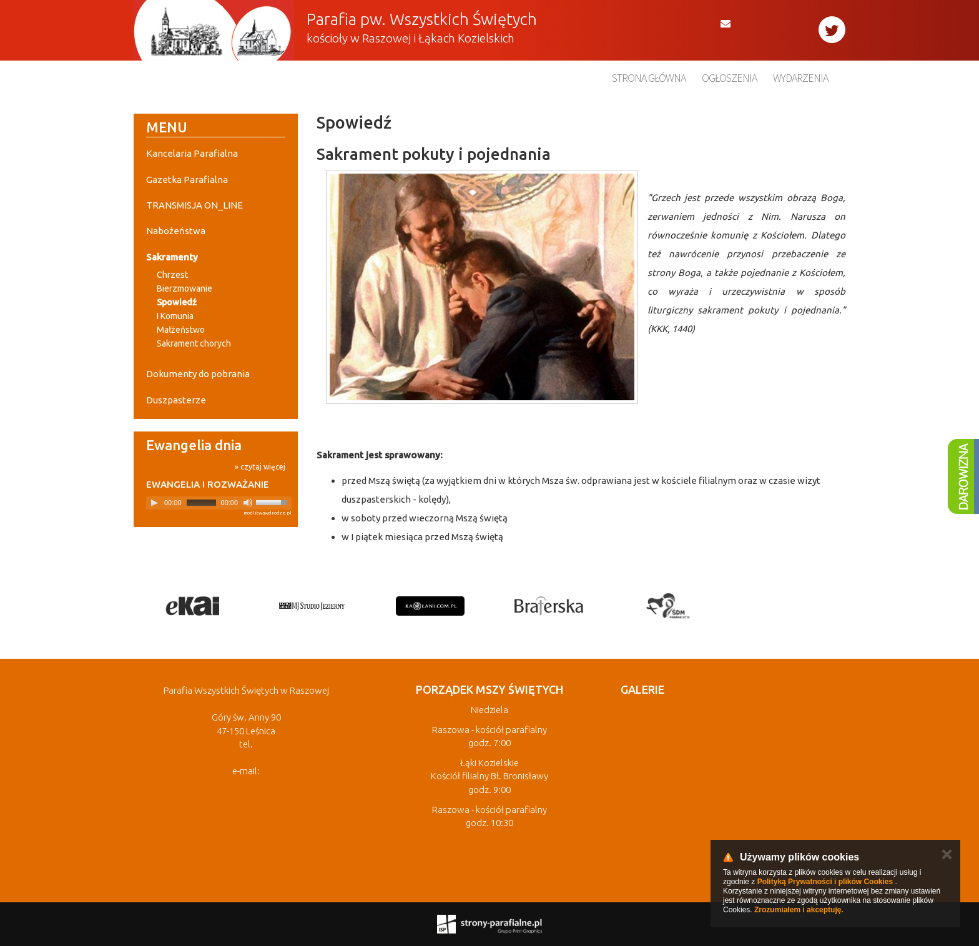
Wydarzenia (800, 78)
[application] (219, 503)
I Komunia (175, 316)
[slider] (201, 503)
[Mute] (248, 503)
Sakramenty (172, 257)
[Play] (154, 503)
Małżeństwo (181, 330)
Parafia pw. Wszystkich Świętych (422, 19)
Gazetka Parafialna (187, 179)
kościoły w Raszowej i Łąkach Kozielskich (410, 38)
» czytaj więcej (260, 467)
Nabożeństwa (175, 230)
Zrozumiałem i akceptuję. (799, 909)
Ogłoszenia (729, 78)
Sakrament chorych (194, 343)
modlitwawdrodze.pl (268, 513)
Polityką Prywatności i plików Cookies (825, 881)
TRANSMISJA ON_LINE (194, 205)
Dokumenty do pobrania (198, 373)
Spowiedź (177, 302)
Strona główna (649, 78)
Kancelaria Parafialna (192, 153)
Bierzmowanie (184, 288)
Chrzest (172, 275)
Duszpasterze (176, 400)
